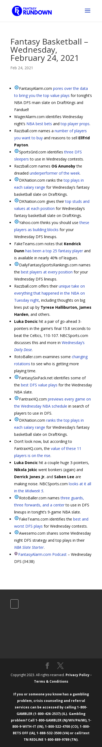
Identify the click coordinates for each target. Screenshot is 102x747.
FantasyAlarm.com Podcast (42, 554)
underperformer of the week (55, 173)
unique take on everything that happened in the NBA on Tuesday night (49, 293)
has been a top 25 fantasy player (54, 250)
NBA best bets (39, 123)
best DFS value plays (39, 384)
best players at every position (47, 272)
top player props (75, 123)
